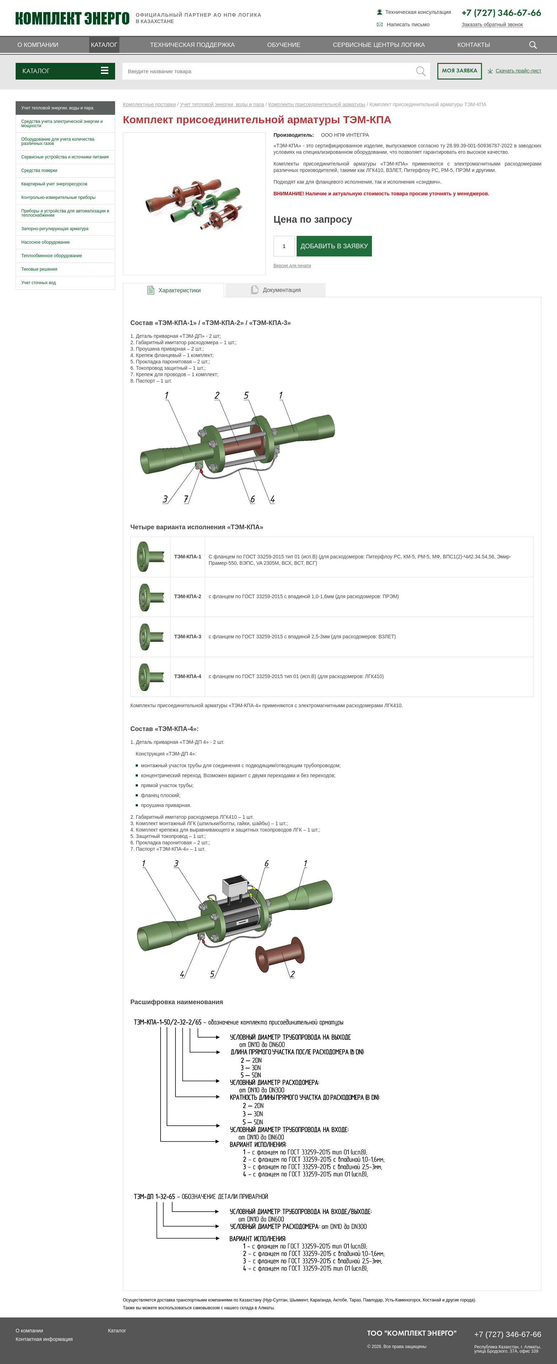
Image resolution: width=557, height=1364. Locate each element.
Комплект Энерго (72, 18)
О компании (37, 45)
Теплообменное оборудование (51, 255)
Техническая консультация (418, 12)
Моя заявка (459, 71)
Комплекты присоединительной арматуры (316, 104)
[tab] (173, 290)
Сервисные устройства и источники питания (65, 157)
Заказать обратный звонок (492, 24)
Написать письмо (408, 24)
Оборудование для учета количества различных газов (57, 141)
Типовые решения (39, 269)
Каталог (104, 45)
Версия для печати (292, 265)
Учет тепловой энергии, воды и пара (57, 107)
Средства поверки (39, 170)
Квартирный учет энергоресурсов (54, 184)
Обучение (283, 45)
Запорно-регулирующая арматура (54, 228)
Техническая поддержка (192, 45)
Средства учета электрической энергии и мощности (62, 123)
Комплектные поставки (149, 104)
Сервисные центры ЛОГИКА (379, 45)
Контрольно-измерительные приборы (58, 197)
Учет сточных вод (38, 282)
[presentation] (173, 290)
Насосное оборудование (45, 242)
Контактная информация (44, 1339)
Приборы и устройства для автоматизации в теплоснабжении (65, 213)
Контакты (474, 45)
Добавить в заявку (334, 246)
